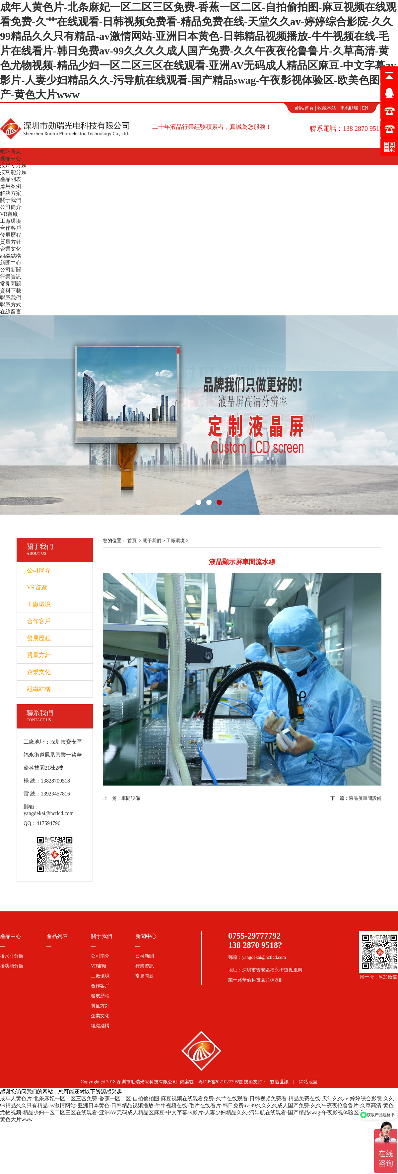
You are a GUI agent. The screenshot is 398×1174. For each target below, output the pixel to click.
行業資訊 (10, 277)
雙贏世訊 (279, 1081)
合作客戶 (10, 228)
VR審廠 (9, 214)
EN (365, 108)
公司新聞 (10, 270)
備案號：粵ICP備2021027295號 (211, 1081)
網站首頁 (304, 108)
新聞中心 (10, 263)
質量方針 (10, 242)
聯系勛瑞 (349, 108)
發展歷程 (10, 235)
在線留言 (10, 311)
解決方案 (10, 193)
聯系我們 (10, 297)
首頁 (132, 540)
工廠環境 (10, 221)
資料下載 (10, 291)
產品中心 (10, 158)
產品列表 (10, 179)
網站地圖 (308, 1081)
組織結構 (10, 256)
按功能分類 (13, 172)
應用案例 (10, 186)
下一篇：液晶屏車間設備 (355, 798)
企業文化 (10, 249)
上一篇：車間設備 (121, 798)
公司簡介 (10, 207)
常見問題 (10, 284)
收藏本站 (326, 108)
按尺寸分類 (13, 165)
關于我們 (10, 200)
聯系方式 (10, 304)
